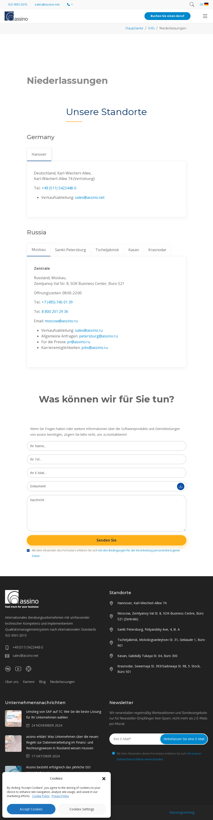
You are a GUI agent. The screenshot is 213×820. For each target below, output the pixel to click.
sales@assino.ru (89, 330)
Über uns (12, 682)
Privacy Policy (60, 796)
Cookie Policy (41, 796)
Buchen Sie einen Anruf (167, 16)
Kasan (133, 249)
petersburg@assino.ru (98, 336)
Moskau (39, 249)
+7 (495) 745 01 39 (57, 302)
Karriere (29, 682)
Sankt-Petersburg (70, 249)
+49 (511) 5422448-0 (59, 188)
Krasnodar (157, 249)
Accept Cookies (31, 809)
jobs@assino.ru (94, 347)
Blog (42, 682)
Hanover (39, 154)
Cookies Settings (81, 809)
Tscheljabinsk (107, 249)
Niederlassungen (62, 682)
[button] (104, 778)
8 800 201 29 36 (55, 311)
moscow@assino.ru (61, 320)
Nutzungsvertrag (181, 812)
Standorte (120, 592)
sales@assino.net (90, 197)
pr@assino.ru (78, 341)
